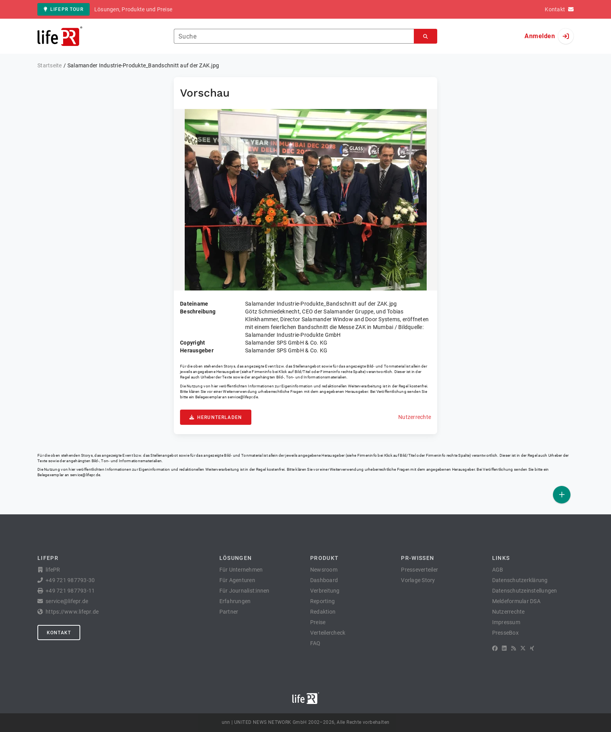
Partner (228, 612)
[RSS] (513, 648)
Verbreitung (325, 591)
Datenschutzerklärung (520, 580)
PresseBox (505, 633)
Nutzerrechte (414, 417)
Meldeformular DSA (516, 601)
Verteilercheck (328, 633)
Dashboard (324, 580)
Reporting (322, 601)
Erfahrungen (235, 601)
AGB (497, 570)
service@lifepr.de (243, 397)
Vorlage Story (418, 580)
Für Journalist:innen (244, 591)
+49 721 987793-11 (70, 591)
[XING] (532, 648)
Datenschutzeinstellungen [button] (524, 591)
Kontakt (59, 632)
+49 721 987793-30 (70, 580)
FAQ (315, 643)
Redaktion (323, 612)
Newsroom (323, 570)
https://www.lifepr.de (72, 612)
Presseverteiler (419, 570)
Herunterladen (215, 417)
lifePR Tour (63, 9)
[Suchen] (425, 36)
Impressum (506, 622)
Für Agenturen (237, 580)
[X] (523, 648)
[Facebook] (495, 648)
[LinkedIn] (504, 648)
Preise (318, 622)
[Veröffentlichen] (561, 494)
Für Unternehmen (241, 570)
